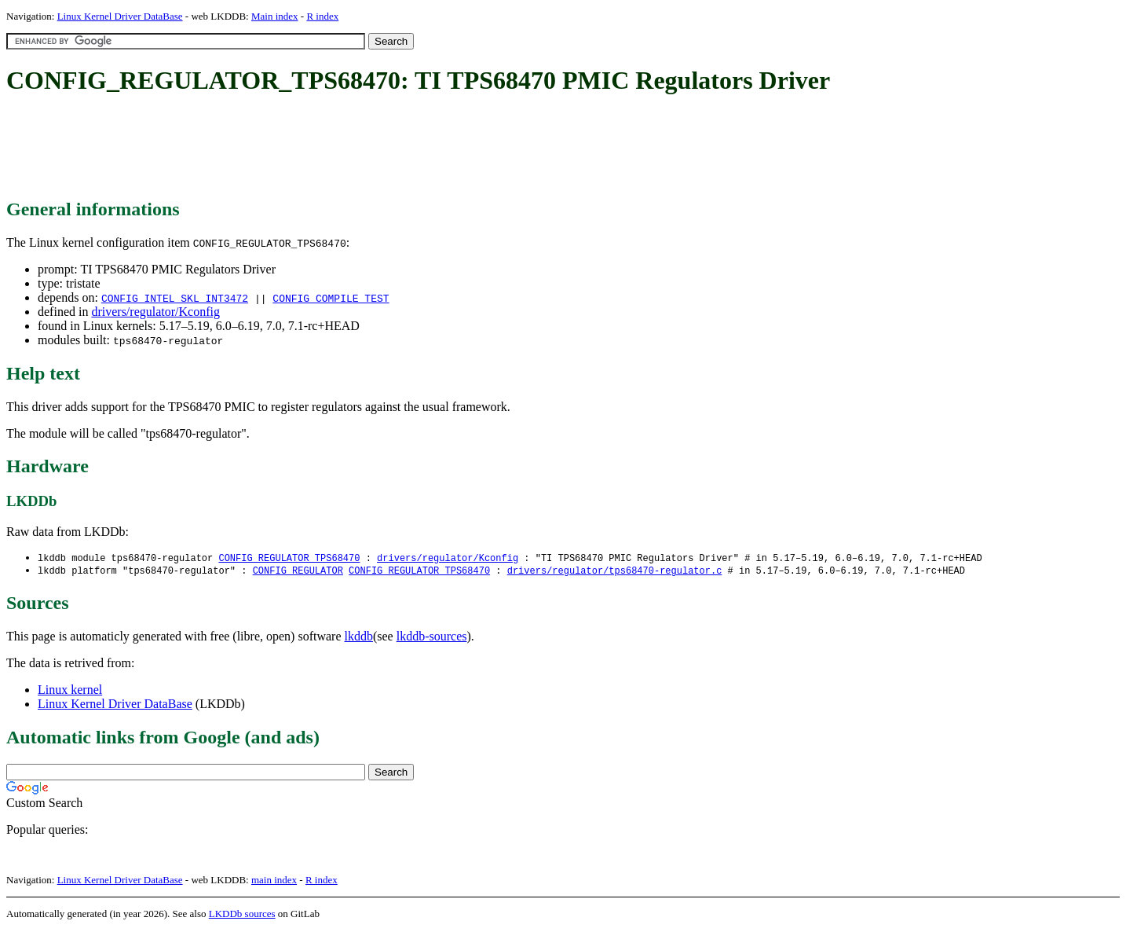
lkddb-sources (432, 637)
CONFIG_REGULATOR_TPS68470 (289, 558)
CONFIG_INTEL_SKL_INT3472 (174, 298)
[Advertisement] (292, 147)
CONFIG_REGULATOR (298, 571)
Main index (274, 16)
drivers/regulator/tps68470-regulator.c (614, 571)
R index (322, 16)
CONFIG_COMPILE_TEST (330, 298)
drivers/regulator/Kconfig (155, 311)
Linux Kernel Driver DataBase (120, 16)
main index (274, 881)
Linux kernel (70, 691)
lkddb (359, 637)
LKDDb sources (242, 915)
